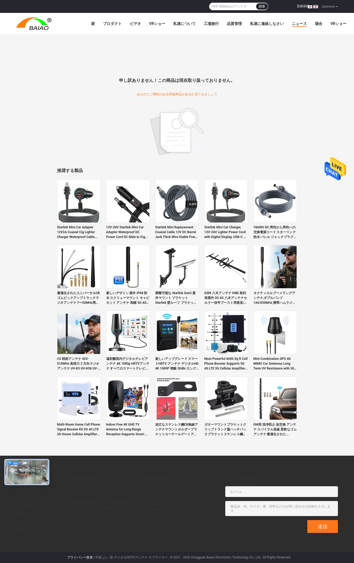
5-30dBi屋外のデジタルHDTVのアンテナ (101, 517)
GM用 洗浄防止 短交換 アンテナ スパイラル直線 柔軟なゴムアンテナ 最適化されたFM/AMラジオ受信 (275, 430)
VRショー (157, 23)
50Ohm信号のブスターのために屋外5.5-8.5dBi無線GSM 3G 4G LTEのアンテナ (181, 506)
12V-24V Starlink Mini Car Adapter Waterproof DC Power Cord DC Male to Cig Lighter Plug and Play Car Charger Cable (125, 232)
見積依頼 (303, 6)
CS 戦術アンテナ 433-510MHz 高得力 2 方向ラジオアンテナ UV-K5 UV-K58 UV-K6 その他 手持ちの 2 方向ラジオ (78, 364)
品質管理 (234, 23)
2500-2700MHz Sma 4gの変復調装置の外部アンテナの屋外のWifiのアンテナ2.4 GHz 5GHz (183, 520)
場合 (318, 23)
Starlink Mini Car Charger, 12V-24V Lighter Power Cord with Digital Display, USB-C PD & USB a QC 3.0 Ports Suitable (226, 232)
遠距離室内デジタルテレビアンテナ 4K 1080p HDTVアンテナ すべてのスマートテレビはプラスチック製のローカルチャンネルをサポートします (127, 364)
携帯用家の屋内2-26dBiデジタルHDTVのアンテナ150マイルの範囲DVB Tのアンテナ (103, 491)
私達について (184, 23)
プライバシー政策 (80, 557)
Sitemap (23, 529)
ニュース (299, 23)
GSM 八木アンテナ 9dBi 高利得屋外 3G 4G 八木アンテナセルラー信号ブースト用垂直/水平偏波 (225, 298)
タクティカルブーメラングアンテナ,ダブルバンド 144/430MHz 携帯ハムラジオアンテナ (274, 298)
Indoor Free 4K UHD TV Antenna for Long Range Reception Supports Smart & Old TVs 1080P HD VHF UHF (126, 430)
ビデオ (135, 23)
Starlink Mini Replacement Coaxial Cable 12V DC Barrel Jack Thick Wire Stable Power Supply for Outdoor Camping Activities (176, 232)
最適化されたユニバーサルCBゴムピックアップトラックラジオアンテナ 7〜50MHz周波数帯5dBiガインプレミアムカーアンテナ (78, 298)
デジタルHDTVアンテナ (84, 479)
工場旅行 (211, 23)
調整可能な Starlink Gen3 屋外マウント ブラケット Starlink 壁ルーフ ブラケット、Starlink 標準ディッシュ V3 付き (175, 298)
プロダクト (112, 23)
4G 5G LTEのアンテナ (163, 479)
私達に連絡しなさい (267, 23)
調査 (262, 6)
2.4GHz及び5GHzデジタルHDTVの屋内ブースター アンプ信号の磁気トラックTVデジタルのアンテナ (102, 505)
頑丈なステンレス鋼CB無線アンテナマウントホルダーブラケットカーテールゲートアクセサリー (176, 430)
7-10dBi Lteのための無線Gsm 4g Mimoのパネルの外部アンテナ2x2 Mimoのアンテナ (182, 492)
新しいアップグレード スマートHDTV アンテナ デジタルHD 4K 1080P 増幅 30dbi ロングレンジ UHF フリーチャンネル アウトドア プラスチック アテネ (177, 364)
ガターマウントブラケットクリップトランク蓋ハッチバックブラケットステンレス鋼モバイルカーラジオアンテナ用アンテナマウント (225, 430)
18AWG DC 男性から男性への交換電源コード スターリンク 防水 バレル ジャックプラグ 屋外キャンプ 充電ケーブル (274, 232)
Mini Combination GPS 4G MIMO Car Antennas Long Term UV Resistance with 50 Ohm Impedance (273, 364)
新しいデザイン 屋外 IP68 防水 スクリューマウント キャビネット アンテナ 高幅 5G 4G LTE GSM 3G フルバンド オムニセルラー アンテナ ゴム (128, 298)
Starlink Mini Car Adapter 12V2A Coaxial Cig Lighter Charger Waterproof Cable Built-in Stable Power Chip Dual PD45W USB (76, 232)
